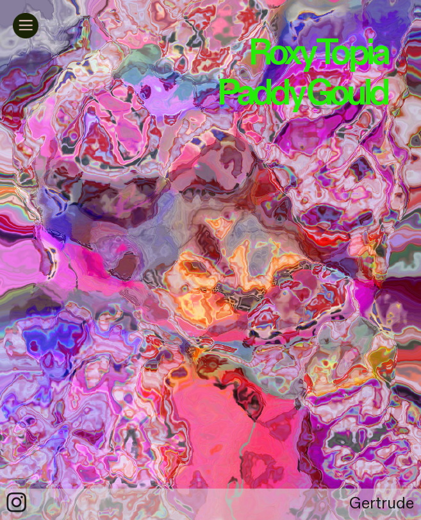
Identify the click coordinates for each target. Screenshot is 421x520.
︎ (16, 504)
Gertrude (381, 503)
